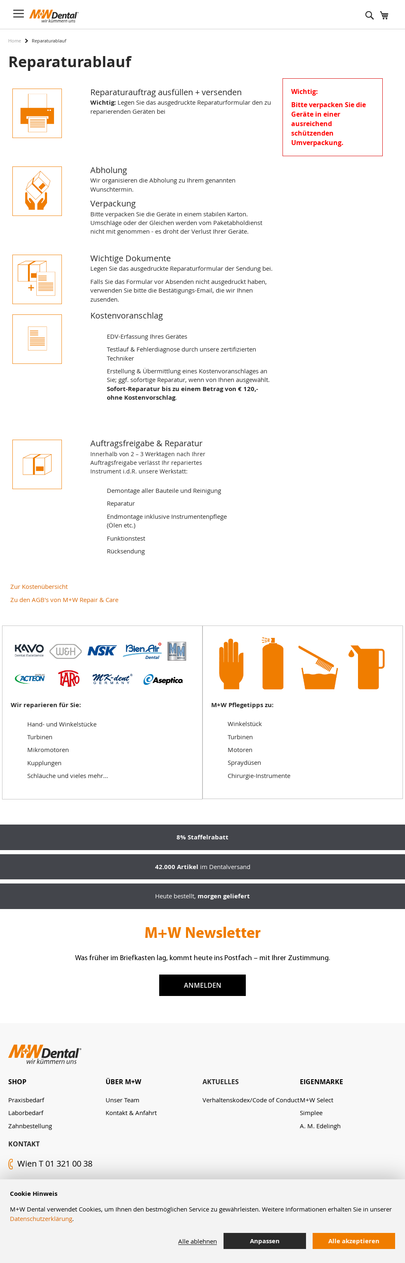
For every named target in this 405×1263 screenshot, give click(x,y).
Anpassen (265, 1241)
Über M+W (123, 1081)
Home (14, 40)
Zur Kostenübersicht (39, 586)
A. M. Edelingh (320, 1126)
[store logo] (54, 16)
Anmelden (202, 985)
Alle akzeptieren (353, 1241)
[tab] (57, 1081)
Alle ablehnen (197, 1241)
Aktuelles (220, 1081)
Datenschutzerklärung (41, 1218)
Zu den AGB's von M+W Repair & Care (64, 599)
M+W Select (316, 1100)
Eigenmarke (321, 1081)
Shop (17, 1081)
